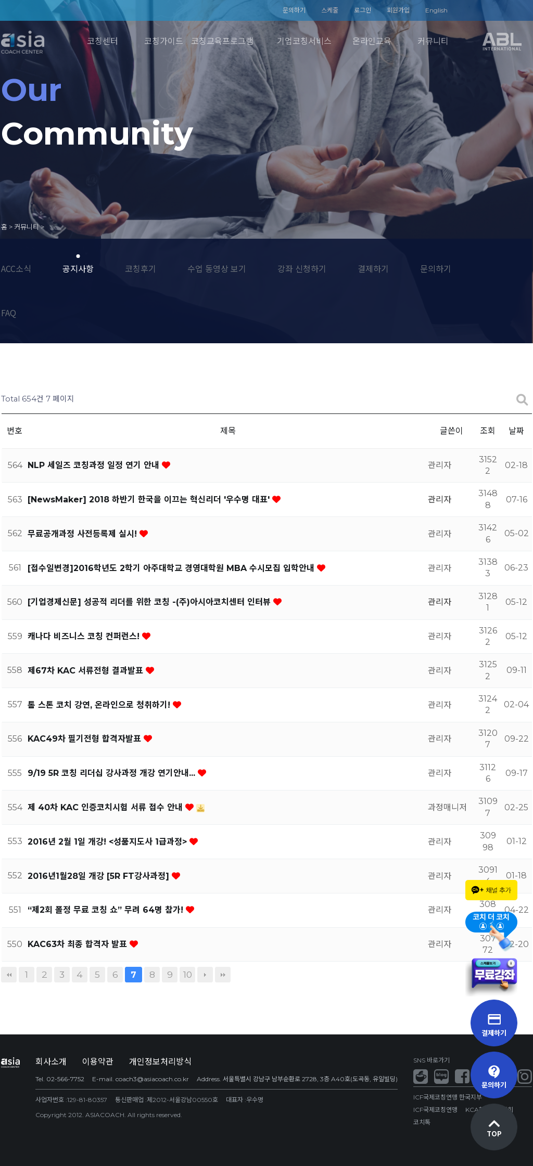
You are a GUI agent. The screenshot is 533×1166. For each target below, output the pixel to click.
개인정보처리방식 (160, 1062)
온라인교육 (371, 41)
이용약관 (97, 1062)
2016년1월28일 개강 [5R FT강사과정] (100, 876)
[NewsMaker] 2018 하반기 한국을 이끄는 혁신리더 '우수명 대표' (150, 499)
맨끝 (223, 974)
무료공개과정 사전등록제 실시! (83, 534)
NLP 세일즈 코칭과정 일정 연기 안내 (95, 465)
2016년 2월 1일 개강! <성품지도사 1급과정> (108, 842)
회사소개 (51, 1062)
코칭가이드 (163, 41)
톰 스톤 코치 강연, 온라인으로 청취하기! (100, 705)
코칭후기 (140, 268)
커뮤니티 (433, 41)
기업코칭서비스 (304, 41)
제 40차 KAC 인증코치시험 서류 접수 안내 (106, 807)
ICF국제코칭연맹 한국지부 (447, 1097)
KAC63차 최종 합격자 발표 (79, 944)
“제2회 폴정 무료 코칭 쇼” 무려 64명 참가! (107, 910)
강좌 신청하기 (301, 268)
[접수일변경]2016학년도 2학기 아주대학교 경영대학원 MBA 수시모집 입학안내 (172, 568)
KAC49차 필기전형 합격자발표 (86, 739)
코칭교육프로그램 (222, 41)
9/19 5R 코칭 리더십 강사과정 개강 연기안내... (113, 773)
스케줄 (329, 10)
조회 (488, 431)
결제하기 (373, 268)
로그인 (362, 10)
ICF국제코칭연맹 (435, 1109)
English (436, 10)
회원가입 (398, 10)
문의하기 (294, 10)
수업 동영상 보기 (216, 268)
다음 (205, 974)
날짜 (516, 431)
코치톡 (421, 1122)
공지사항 (78, 268)
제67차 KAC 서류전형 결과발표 (87, 671)
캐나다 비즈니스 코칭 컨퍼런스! (85, 636)
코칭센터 (102, 41)
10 (187, 974)
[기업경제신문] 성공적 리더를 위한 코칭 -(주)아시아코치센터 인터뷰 (150, 602)
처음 (9, 974)
